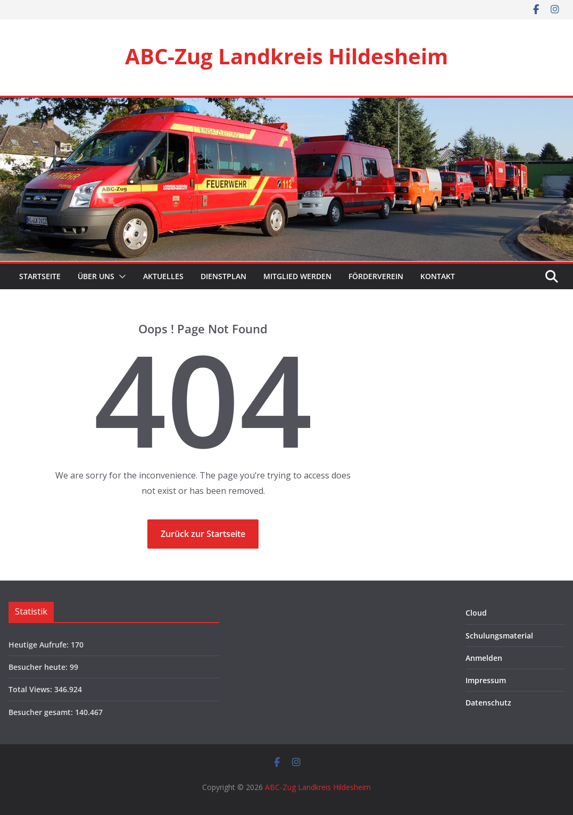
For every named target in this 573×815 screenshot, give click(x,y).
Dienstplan (223, 276)
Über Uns (96, 276)
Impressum (486, 680)
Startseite (39, 276)
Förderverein (375, 276)
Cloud (476, 613)
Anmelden (484, 658)
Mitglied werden (297, 276)
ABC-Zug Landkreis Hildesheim (286, 56)
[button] (120, 276)
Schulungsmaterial (499, 636)
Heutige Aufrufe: (40, 645)
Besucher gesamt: (42, 712)
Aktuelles (163, 276)
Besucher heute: (39, 667)
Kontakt (437, 276)
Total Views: (31, 689)
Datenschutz (488, 703)
